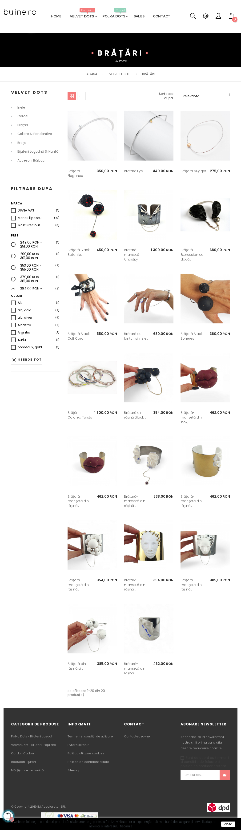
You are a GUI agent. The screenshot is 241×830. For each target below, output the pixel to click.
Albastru (24, 325)
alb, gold (24, 310)
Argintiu (24, 332)
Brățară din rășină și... (77, 666)
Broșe (21, 143)
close (228, 824)
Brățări (22, 125)
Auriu (22, 340)
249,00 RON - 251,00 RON (39, 244)
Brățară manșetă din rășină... (78, 501)
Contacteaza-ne (137, 736)
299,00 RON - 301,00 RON (39, 256)
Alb (20, 303)
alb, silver (25, 318)
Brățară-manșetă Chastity (131, 255)
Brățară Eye (133, 171)
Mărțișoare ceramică (27, 770)
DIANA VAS (26, 210)
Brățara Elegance (75, 173)
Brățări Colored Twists (80, 415)
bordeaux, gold (30, 347)
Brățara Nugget (193, 171)
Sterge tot (26, 360)
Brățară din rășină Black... (135, 415)
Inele (21, 108)
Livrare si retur (78, 745)
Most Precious (29, 225)
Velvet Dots (29, 92)
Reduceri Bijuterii (23, 762)
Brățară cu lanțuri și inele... (136, 336)
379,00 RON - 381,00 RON (39, 279)
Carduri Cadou (22, 753)
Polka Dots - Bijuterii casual (31, 736)
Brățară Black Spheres (192, 336)
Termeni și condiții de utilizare (90, 736)
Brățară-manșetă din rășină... (134, 501)
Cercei (22, 116)
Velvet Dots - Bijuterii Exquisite (33, 745)
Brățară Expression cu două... (192, 255)
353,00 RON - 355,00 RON (39, 268)
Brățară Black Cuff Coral (79, 336)
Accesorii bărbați (30, 161)
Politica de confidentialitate (88, 762)
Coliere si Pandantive (34, 134)
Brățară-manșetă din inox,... (191, 417)
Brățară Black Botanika (79, 252)
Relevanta (206, 95)
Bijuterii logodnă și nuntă (37, 152)
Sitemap (74, 770)
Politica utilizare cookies (86, 753)
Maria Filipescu (29, 218)
